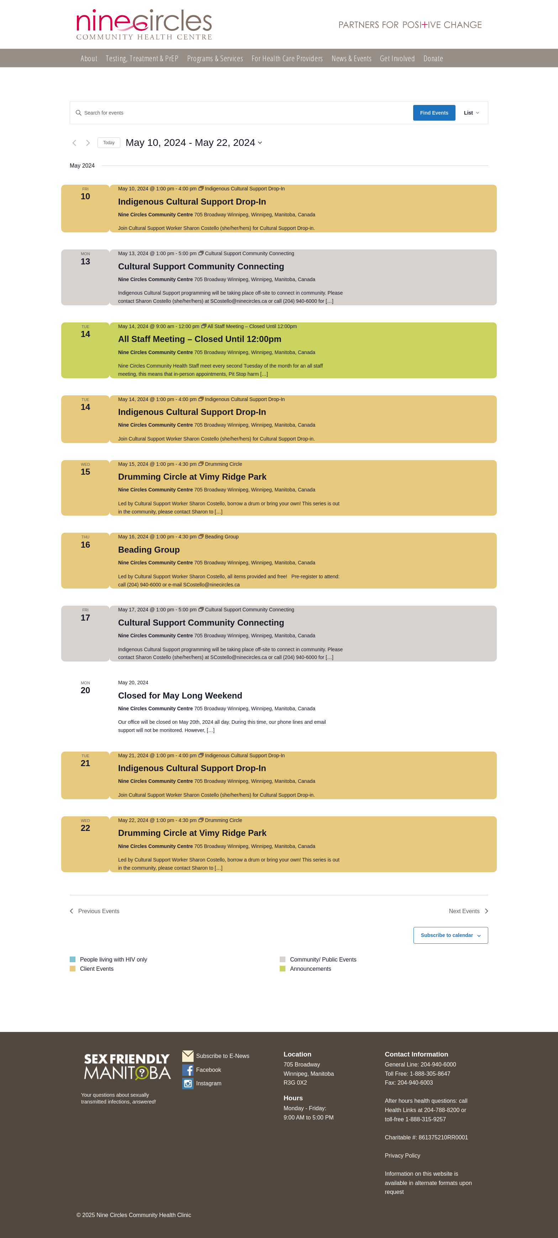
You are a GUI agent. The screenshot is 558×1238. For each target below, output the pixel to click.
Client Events (97, 969)
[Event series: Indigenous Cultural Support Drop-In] (242, 188)
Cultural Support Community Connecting (201, 266)
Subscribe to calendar (447, 935)
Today (109, 142)
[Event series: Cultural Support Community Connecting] (246, 253)
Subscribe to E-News (222, 1056)
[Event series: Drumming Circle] (220, 464)
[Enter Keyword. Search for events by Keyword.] (241, 113)
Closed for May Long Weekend (180, 695)
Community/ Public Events (323, 960)
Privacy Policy (402, 1156)
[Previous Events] (74, 142)
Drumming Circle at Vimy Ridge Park (192, 476)
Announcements (310, 969)
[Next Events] (88, 142)
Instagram (208, 1083)
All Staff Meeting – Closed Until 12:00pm (199, 339)
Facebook (208, 1070)
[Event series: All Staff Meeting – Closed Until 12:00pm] (249, 326)
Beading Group (149, 549)
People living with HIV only (113, 960)
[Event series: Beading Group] (218, 536)
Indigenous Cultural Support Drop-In (192, 201)
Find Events (434, 113)
